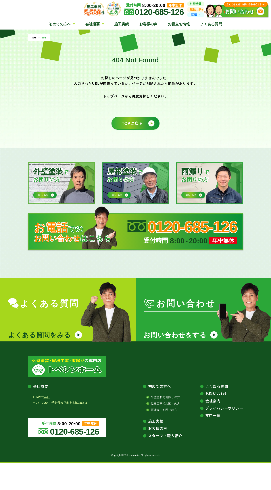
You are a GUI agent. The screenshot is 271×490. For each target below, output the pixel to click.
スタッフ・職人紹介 (165, 463)
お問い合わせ (216, 421)
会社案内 (212, 428)
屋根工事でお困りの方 (165, 431)
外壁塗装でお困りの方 (165, 424)
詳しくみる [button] (45, 198)
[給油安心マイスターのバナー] (191, 275)
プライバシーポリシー (224, 435)
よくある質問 (211, 24)
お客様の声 (148, 24)
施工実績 (121, 24)
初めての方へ (159, 413)
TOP (34, 37)
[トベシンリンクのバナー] (80, 275)
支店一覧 (212, 442)
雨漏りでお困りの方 (164, 437)
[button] (237, 11)
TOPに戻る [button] (132, 124)
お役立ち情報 (179, 24)
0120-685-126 (159, 12)
